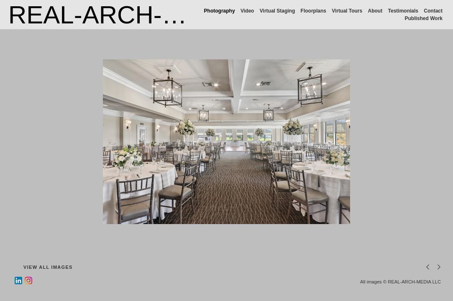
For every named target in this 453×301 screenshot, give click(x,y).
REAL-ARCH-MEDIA (124, 15)
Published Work (424, 18)
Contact (433, 11)
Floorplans (313, 11)
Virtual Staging (277, 11)
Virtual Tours (347, 11)
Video (247, 11)
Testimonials (403, 11)
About (375, 11)
